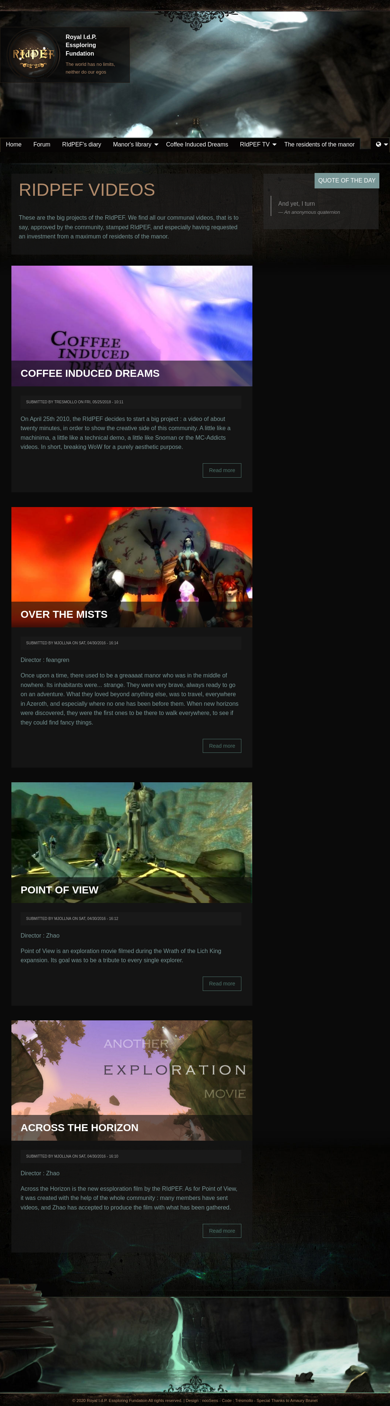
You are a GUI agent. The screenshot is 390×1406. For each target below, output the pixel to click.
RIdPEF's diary (81, 144)
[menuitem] (14, 145)
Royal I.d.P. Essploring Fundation (80, 45)
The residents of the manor (319, 144)
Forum (41, 144)
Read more (225, 472)
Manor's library (132, 144)
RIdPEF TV (255, 144)
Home (14, 144)
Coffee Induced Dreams (197, 144)
